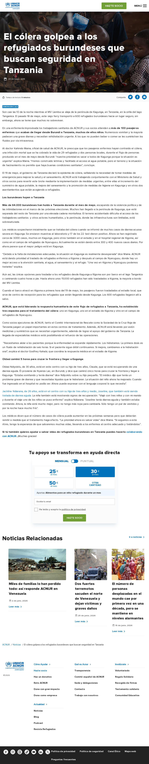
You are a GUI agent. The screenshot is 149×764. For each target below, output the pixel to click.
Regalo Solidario (124, 676)
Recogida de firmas (126, 682)
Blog (36, 716)
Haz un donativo (43, 676)
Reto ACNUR (41, 682)
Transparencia (82, 670)
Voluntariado (122, 670)
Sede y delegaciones (86, 682)
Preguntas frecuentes (63, 759)
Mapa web (130, 751)
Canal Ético (114, 751)
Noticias (17, 644)
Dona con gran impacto (47, 689)
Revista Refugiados (45, 729)
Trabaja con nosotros (86, 695)
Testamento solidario (127, 689)
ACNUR (6, 644)
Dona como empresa (45, 695)
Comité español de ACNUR (89, 676)
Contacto (79, 689)
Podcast (38, 723)
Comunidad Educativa (127, 695)
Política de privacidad (63, 751)
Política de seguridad (91, 751)
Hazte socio (75, 517)
